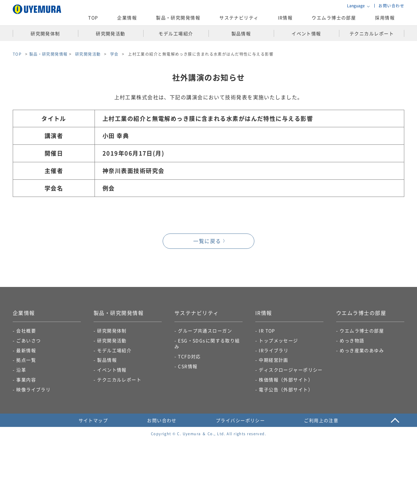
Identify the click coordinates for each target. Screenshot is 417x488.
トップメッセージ (278, 340)
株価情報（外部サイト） (286, 379)
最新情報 (26, 350)
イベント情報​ (112, 369)
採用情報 (385, 17)
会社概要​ (26, 330)
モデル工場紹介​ (114, 350)
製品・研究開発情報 (48, 54)
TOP (93, 17)
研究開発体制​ (112, 330)
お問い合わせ (391, 5)
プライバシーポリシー (240, 420)
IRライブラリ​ (273, 350)
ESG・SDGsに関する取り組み (207, 343)
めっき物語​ (352, 340)
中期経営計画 (273, 360)
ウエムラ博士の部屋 (334, 17)
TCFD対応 (189, 356)
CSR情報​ (187, 366)
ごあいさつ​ (28, 340)
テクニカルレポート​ (119, 379)
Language (356, 6)
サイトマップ (93, 420)
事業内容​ (26, 379)
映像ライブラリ (33, 389)
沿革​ (21, 369)
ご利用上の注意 (321, 420)
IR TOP (267, 330)
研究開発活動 (112, 340)
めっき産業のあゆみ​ (362, 350)
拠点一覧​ (26, 360)
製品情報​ (107, 360)
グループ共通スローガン (205, 330)
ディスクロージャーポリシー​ (291, 369)
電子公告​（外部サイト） (286, 389)
